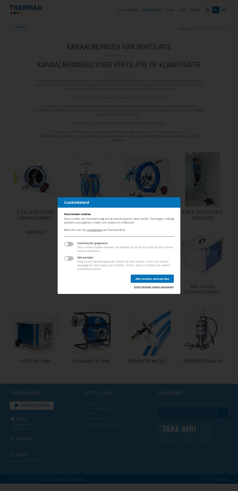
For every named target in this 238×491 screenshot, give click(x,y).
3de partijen (85, 257)
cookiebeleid (94, 230)
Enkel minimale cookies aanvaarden (154, 287)
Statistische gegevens (92, 243)
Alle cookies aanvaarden (152, 279)
